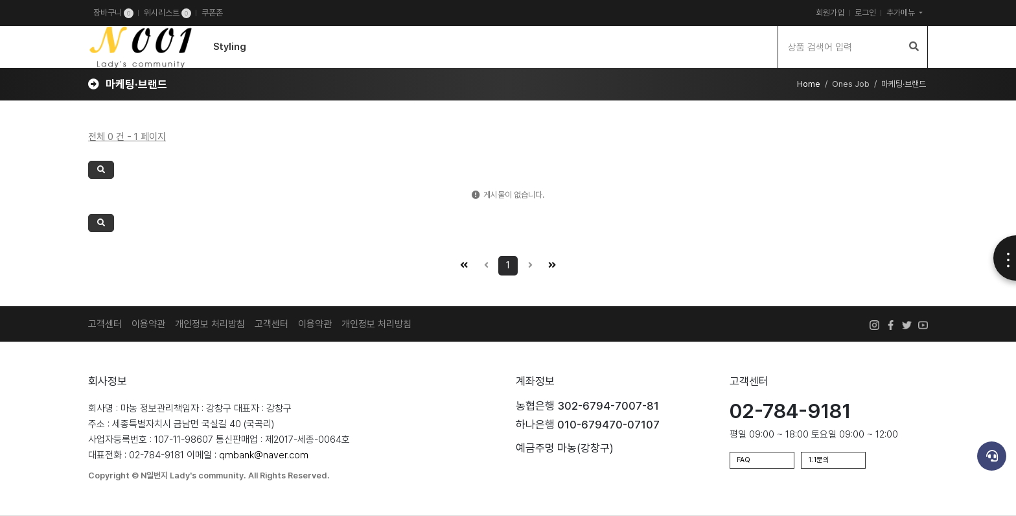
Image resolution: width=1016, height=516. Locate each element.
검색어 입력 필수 (0, 26)
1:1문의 (818, 460)
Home (808, 84)
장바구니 (113, 13)
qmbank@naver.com (263, 455)
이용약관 (148, 324)
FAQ (743, 460)
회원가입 (830, 13)
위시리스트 (167, 13)
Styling (229, 47)
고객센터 (105, 324)
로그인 (865, 13)
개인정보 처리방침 (210, 324)
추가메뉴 (901, 13)
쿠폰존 (212, 13)
